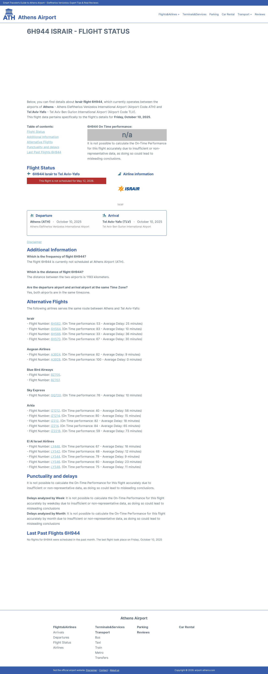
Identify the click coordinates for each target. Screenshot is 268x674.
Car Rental (228, 14)
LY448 (55, 446)
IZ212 (55, 421)
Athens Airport (37, 17)
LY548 (55, 467)
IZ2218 (56, 431)
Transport (102, 632)
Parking (214, 14)
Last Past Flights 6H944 (44, 152)
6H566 (56, 334)
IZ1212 (55, 410)
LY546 (55, 462)
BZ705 (55, 375)
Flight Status (36, 131)
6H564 (56, 329)
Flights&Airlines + (169, 14)
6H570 (56, 339)
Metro (99, 652)
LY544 (55, 456)
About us (114, 670)
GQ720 (56, 395)
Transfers (101, 658)
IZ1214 (55, 416)
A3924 (55, 354)
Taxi (98, 642)
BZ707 (55, 380)
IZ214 (54, 426)
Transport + (245, 14)
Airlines (58, 647)
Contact (103, 670)
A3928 (56, 359)
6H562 (56, 323)
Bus (97, 637)
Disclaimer (91, 670)
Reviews (260, 14)
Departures (61, 637)
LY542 (55, 451)
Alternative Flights (40, 142)
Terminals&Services (194, 14)
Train (98, 647)
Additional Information (43, 137)
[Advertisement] (134, 69)
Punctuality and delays (43, 147)
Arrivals (58, 632)
